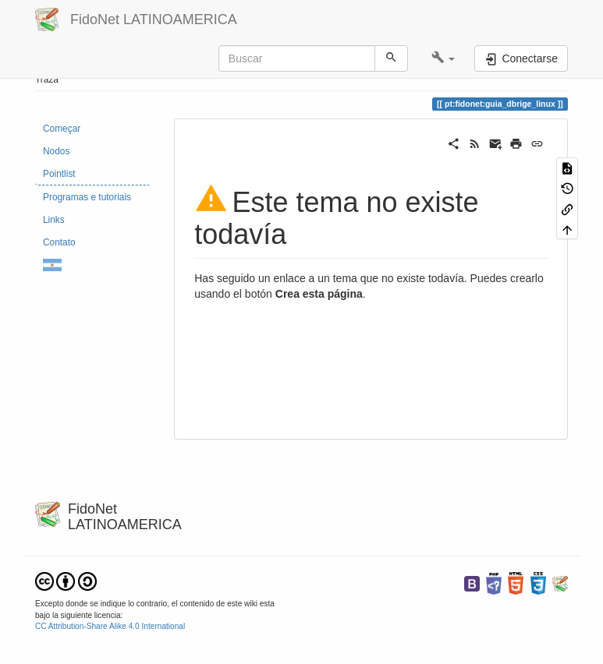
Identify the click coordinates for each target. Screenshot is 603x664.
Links (54, 219)
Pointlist (59, 173)
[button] (443, 58)
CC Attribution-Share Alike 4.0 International (110, 626)
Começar (61, 128)
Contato (59, 242)
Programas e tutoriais (87, 197)
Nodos (56, 151)
